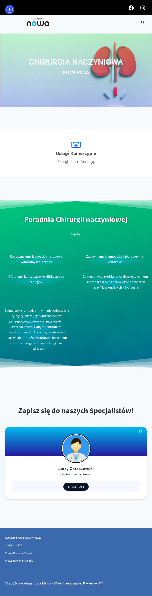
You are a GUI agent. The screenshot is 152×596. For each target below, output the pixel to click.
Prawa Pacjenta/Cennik (19, 553)
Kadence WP (93, 583)
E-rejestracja (76, 486)
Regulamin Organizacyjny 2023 (23, 537)
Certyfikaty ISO (14, 545)
